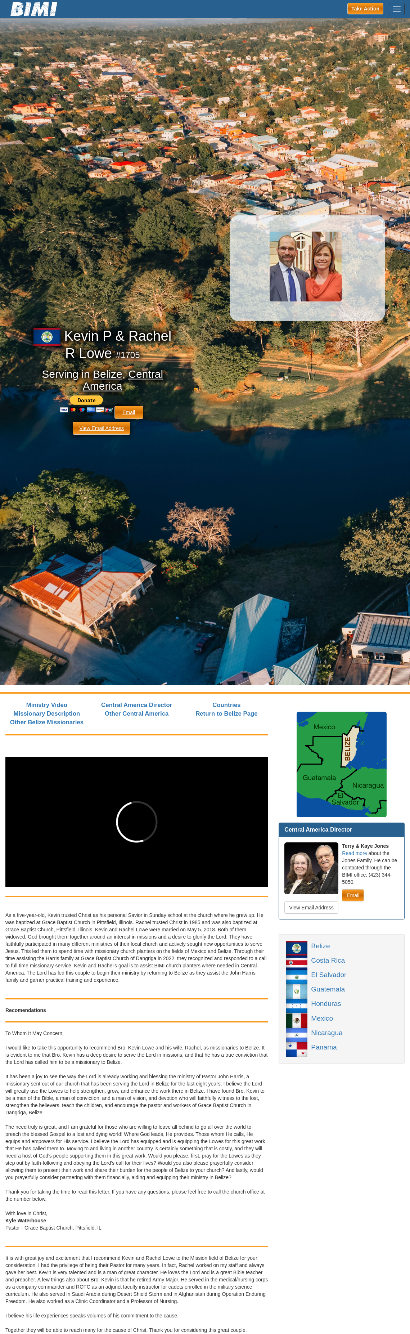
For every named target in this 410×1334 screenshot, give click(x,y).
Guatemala (328, 988)
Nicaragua (326, 1032)
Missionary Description (47, 713)
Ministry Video (46, 705)
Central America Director (136, 705)
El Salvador (328, 974)
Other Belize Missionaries (47, 722)
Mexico (322, 1017)
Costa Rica (328, 959)
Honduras (326, 1003)
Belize (107, 374)
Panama (324, 1046)
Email (128, 412)
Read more (354, 853)
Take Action (365, 9)
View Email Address (102, 428)
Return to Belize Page (226, 713)
